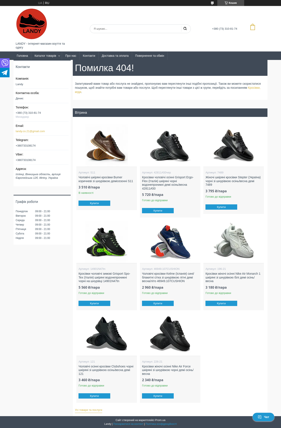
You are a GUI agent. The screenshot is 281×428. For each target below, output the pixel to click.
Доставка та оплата (115, 55)
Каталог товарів (45, 55)
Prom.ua (160, 420)
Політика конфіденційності (161, 423)
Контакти (89, 55)
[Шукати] (185, 29)
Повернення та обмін (149, 55)
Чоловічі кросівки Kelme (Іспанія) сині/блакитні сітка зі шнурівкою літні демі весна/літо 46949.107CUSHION (168, 277)
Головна (22, 55)
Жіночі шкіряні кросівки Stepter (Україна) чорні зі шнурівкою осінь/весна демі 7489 (233, 181)
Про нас (70, 55)
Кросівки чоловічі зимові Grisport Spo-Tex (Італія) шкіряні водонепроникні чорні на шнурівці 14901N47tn (104, 277)
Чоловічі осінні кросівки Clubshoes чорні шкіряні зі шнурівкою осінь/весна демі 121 (106, 370)
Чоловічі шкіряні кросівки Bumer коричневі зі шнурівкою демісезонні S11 (106, 179)
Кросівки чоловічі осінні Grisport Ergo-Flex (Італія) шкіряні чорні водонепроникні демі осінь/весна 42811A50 (167, 183)
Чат (263, 417)
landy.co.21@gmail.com (30, 131)
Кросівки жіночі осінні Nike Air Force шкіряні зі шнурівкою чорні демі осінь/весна (167, 370)
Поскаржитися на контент (128, 423)
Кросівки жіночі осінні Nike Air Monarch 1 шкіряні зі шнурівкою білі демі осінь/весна (232, 277)
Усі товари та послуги (88, 409)
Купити (94, 203)
